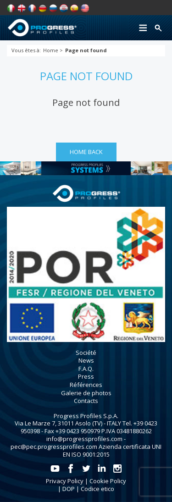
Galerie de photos (86, 393)
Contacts (86, 401)
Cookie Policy (107, 481)
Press (86, 376)
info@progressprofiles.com (84, 439)
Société (86, 352)
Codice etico (97, 489)
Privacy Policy (64, 481)
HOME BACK (86, 152)
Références (86, 385)
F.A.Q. (86, 368)
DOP (68, 489)
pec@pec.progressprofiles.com (54, 446)
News (86, 360)
